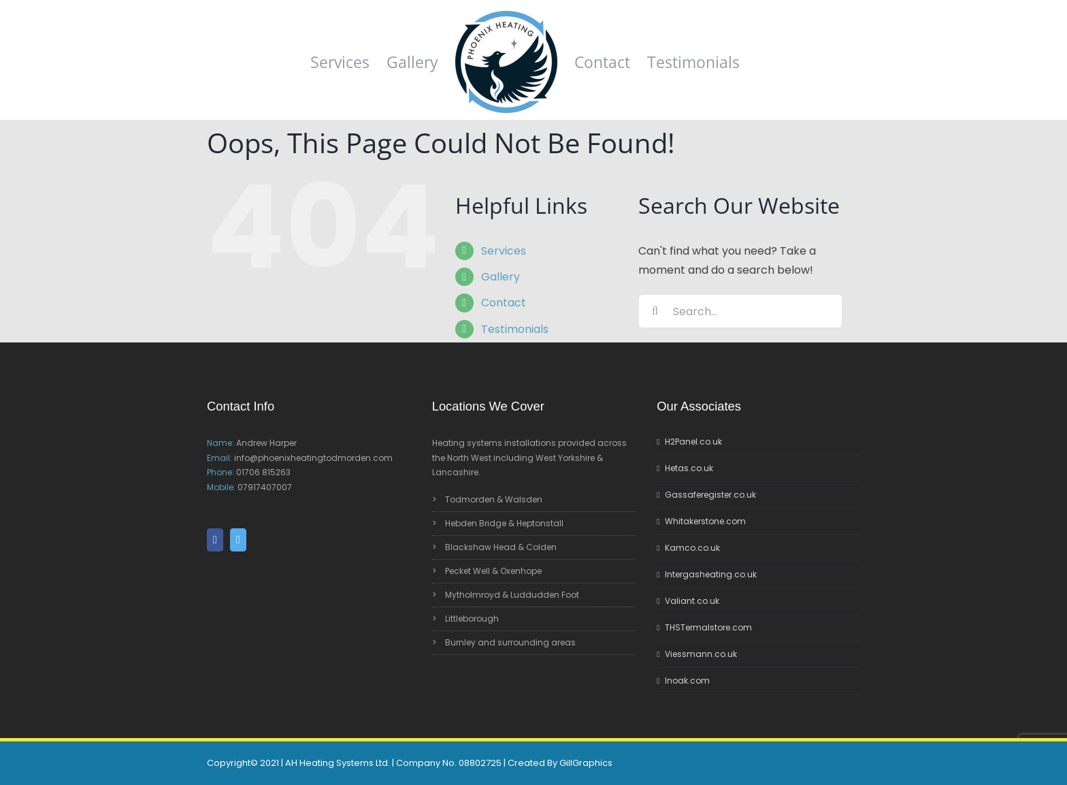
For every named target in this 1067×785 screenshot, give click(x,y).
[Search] (655, 311)
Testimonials (514, 329)
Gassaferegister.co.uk (710, 494)
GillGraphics (585, 762)
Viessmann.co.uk (701, 654)
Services (503, 251)
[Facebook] (215, 539)
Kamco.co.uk (692, 548)
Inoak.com (687, 680)
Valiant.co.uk (692, 601)
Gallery (500, 277)
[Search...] (740, 311)
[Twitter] (238, 539)
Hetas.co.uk (689, 468)
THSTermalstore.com (708, 627)
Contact (503, 302)
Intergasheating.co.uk (711, 574)
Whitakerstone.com (705, 521)
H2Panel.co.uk (693, 441)
